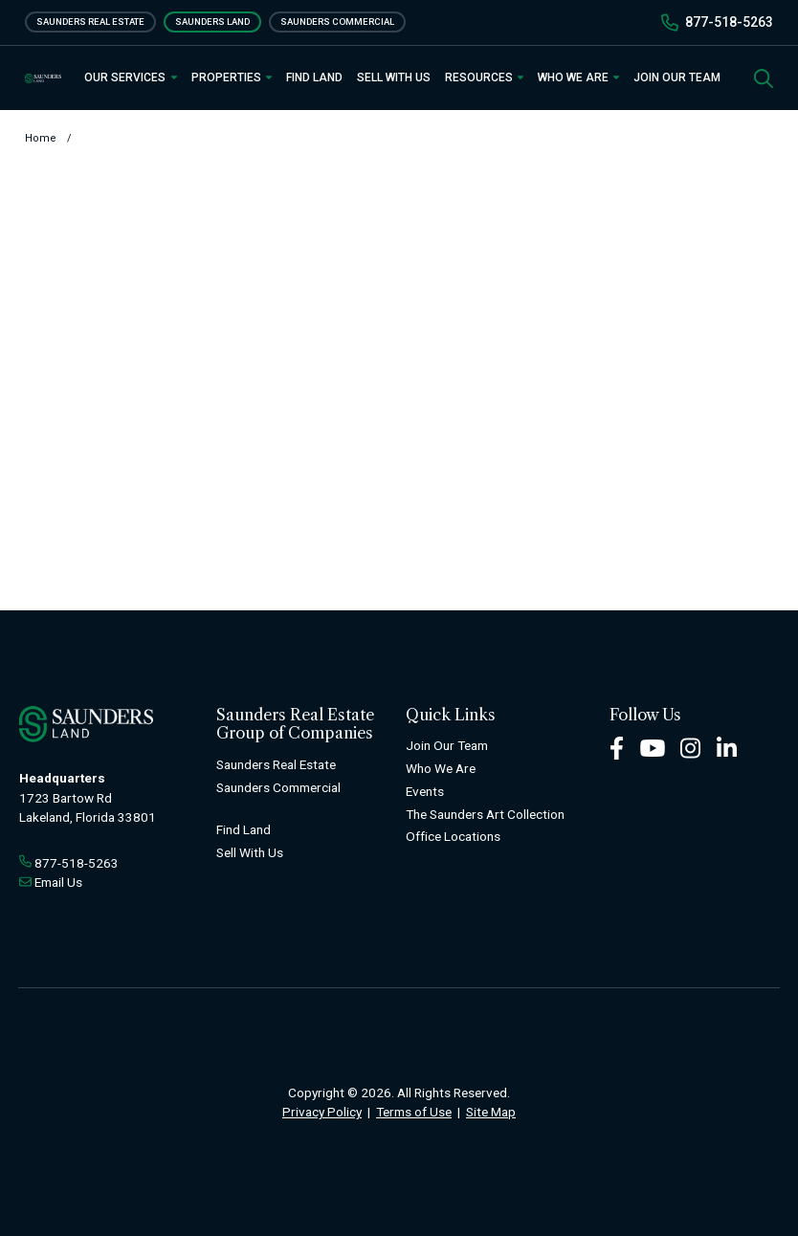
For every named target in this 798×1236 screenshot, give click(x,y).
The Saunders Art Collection (485, 814)
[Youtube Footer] (652, 748)
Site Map (491, 1111)
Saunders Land (212, 21)
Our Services (130, 77)
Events (425, 791)
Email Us (58, 882)
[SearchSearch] (763, 77)
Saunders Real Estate (90, 21)
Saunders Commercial (337, 21)
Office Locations (453, 836)
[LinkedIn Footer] (727, 748)
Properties (231, 77)
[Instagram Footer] (690, 748)
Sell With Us (394, 77)
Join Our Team (676, 77)
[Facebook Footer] (617, 748)
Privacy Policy (322, 1111)
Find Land (314, 77)
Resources (484, 77)
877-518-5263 (729, 22)
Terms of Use (414, 1111)
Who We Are (578, 77)
